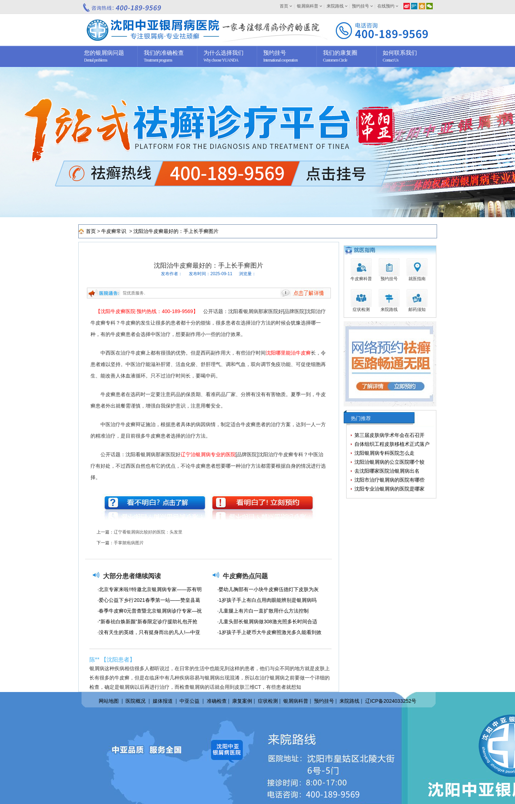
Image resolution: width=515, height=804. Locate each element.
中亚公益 (190, 701)
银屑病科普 (307, 6)
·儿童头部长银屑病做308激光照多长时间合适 (267, 621)
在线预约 (385, 6)
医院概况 (136, 701)
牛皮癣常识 (114, 231)
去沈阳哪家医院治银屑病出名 (387, 471)
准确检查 (217, 701)
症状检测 (268, 701)
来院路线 (335, 6)
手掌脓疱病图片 (129, 542)
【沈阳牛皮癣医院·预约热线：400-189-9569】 (146, 311)
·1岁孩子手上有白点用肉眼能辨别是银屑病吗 (267, 600)
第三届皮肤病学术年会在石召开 (389, 435)
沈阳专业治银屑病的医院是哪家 (389, 489)
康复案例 (242, 701)
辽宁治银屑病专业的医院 (208, 454)
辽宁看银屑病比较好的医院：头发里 (148, 532)
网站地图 (109, 701)
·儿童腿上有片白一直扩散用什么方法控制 (263, 611)
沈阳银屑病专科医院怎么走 (384, 453)
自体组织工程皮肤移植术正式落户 (392, 444)
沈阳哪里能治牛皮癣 (288, 353)
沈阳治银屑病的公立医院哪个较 (389, 462)
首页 (284, 6)
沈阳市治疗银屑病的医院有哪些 (389, 480)
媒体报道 (163, 701)
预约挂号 (360, 6)
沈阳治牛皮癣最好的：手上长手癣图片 (176, 231)
